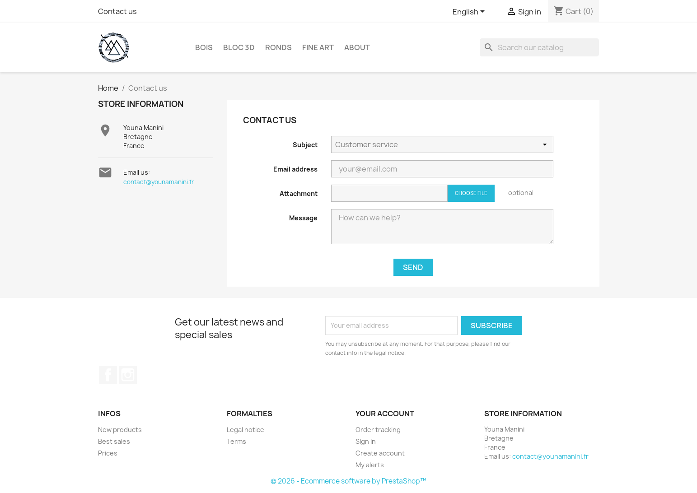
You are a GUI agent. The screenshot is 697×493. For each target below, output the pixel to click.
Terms (236, 441)
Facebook (108, 375)
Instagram (128, 375)
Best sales (114, 441)
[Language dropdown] (470, 12)
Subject (305, 144)
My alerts (370, 464)
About (357, 47)
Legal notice (245, 429)
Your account (385, 414)
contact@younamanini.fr (158, 182)
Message (303, 218)
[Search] (539, 47)
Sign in (366, 441)
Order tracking (378, 429)
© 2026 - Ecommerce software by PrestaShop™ (348, 481)
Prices (107, 453)
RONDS (278, 47)
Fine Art (318, 47)
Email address (295, 169)
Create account (380, 453)
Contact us (117, 11)
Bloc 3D (239, 47)
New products (120, 429)
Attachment (299, 193)
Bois (204, 47)
